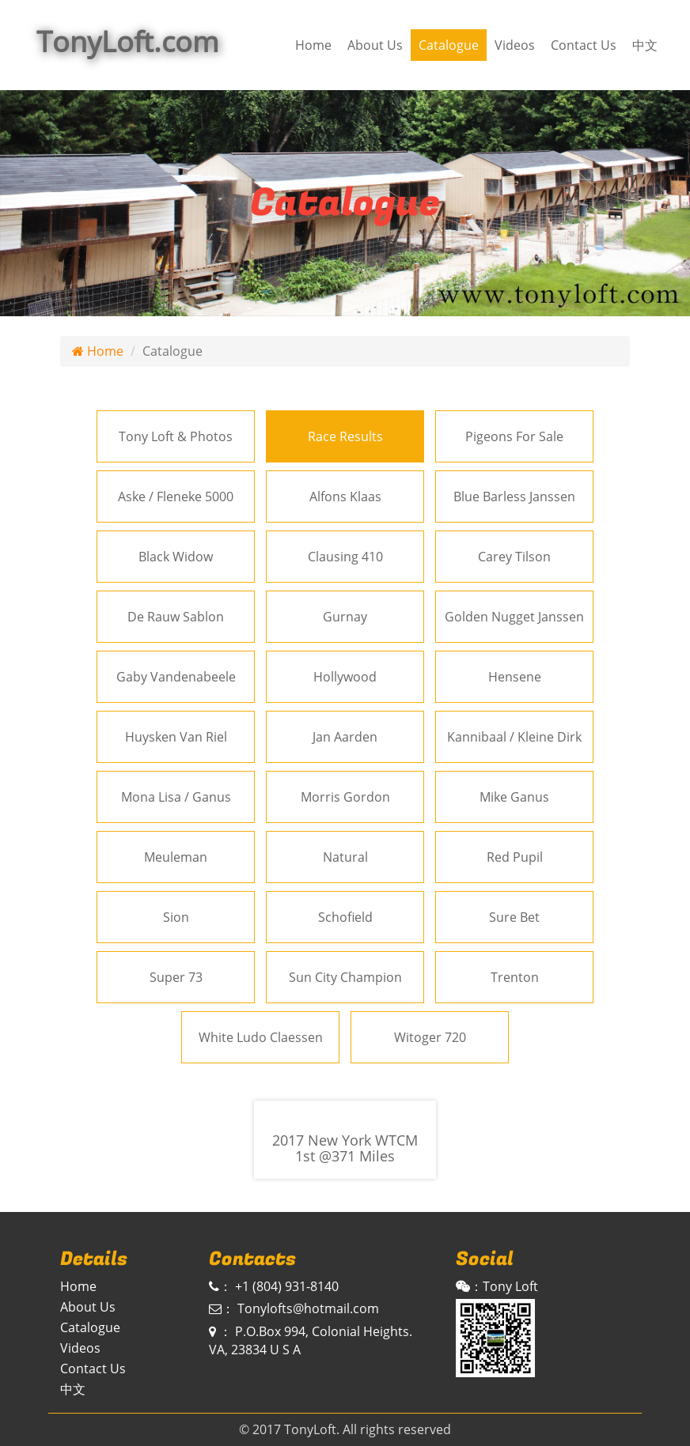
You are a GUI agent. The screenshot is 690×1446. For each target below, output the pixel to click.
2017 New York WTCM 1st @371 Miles (345, 1149)
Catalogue (449, 45)
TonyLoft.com (127, 41)
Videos (515, 45)
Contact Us (583, 45)
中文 (645, 45)
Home (313, 45)
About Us (375, 45)
